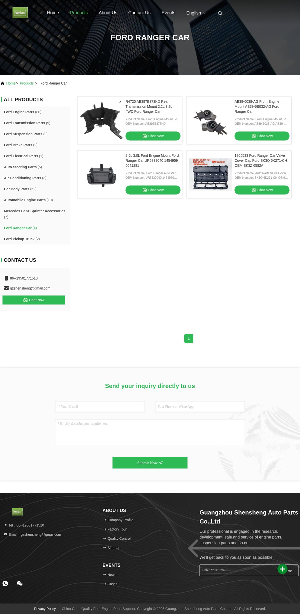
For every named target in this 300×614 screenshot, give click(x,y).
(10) (28, 200)
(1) (23, 156)
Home (53, 12)
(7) (34, 214)
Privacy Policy (45, 609)
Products (79, 12)
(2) (21, 145)
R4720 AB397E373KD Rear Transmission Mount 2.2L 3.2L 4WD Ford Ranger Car (149, 107)
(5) (23, 167)
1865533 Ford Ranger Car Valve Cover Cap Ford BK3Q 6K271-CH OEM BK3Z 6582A (260, 161)
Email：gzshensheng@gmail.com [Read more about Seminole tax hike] (32, 534)
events (168, 12)
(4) (20, 228)
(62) (20, 189)
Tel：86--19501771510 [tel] (24, 525)
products (27, 83)
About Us (108, 12)
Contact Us (139, 12)
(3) (26, 134)
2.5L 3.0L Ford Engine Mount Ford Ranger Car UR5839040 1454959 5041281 (152, 161)
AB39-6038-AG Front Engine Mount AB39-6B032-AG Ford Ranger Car (256, 107)
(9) (27, 123)
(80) (22, 112)
